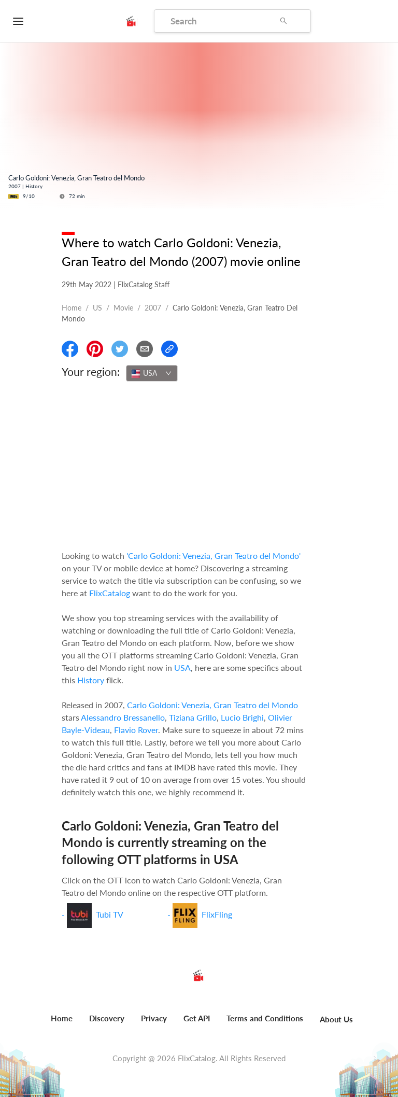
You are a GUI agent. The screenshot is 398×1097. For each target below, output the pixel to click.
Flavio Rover (136, 730)
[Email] (144, 349)
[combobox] (152, 373)
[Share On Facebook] (70, 349)
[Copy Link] (169, 349)
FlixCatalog (109, 593)
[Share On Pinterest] (95, 349)
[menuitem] (61, 1024)
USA (182, 667)
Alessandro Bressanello (123, 717)
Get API (196, 1018)
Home (71, 307)
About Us (336, 1019)
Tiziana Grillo (193, 717)
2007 (153, 307)
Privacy (154, 1018)
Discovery (106, 1018)
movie (123, 307)
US (97, 307)
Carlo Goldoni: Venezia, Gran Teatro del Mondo (212, 705)
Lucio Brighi (242, 717)
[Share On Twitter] (119, 349)
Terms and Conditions (264, 1018)
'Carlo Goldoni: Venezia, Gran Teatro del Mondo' (213, 555)
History (90, 680)
